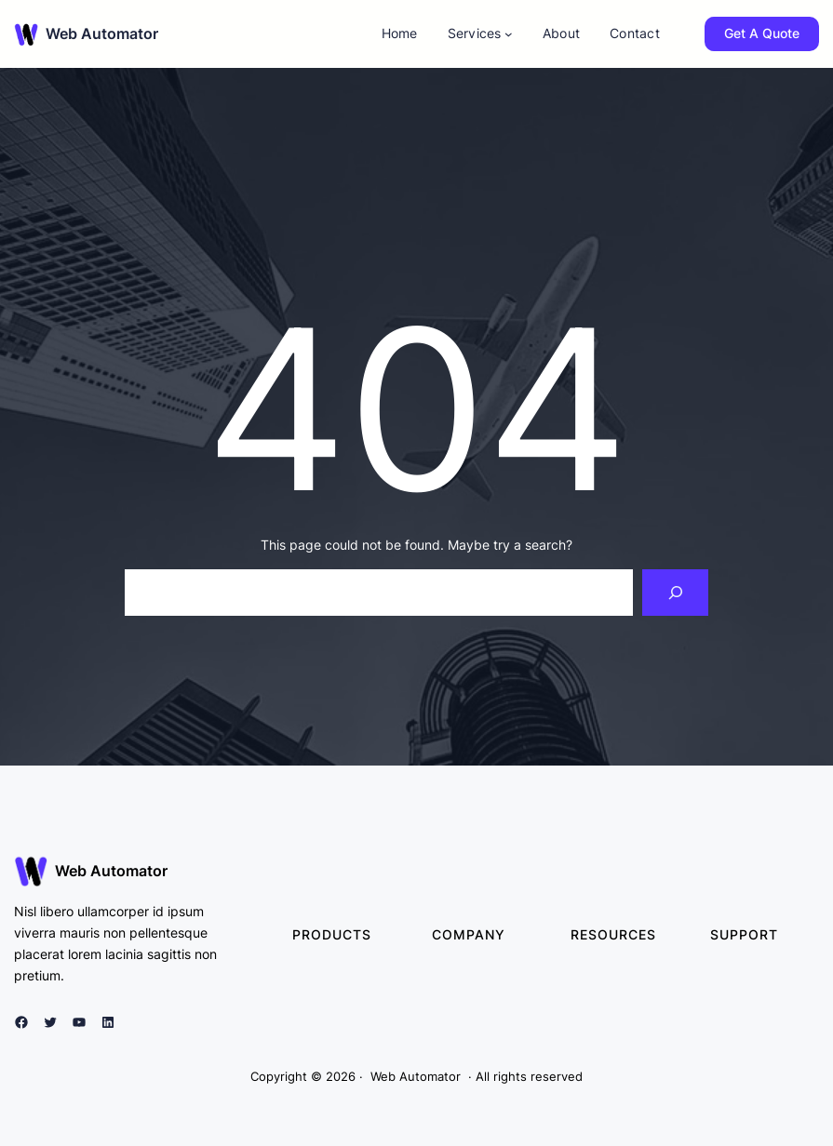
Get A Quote (761, 33)
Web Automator (102, 33)
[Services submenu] (508, 34)
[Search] (675, 592)
